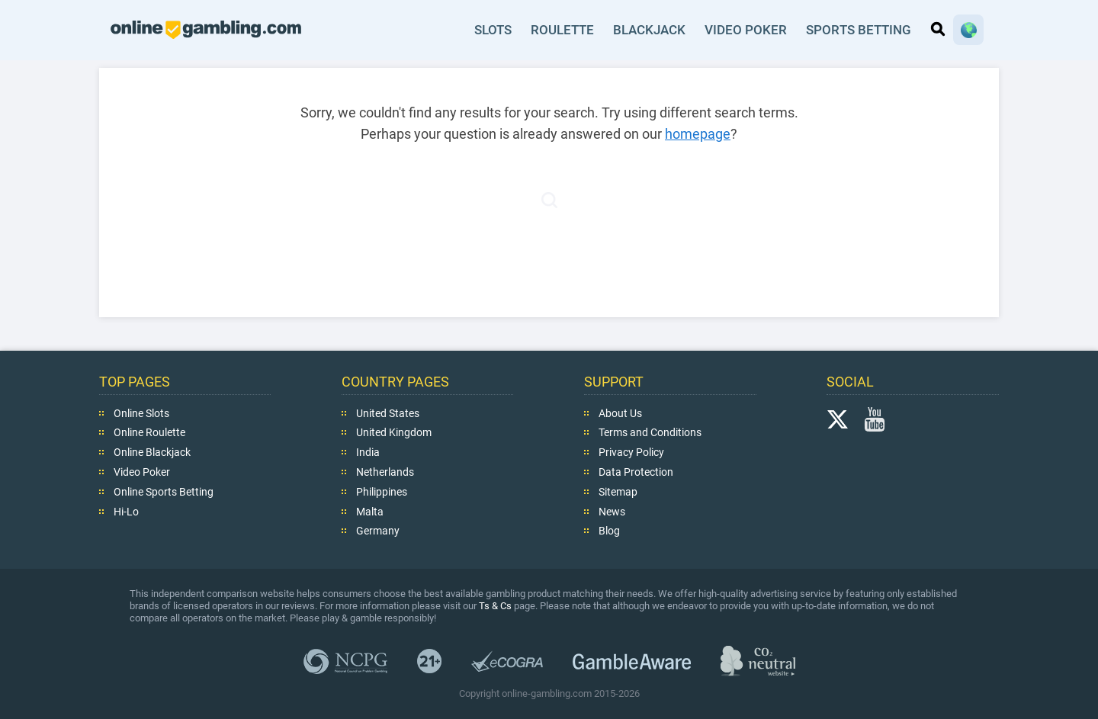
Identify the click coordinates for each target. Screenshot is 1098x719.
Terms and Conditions (650, 432)
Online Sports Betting (164, 492)
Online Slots (141, 412)
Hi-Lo (126, 511)
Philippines (381, 492)
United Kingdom (394, 432)
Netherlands (385, 472)
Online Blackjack (152, 452)
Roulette (564, 29)
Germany (378, 531)
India (368, 452)
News (612, 511)
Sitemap (618, 492)
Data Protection (636, 472)
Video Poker (746, 29)
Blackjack (651, 29)
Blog (609, 531)
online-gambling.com (206, 30)
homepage (697, 134)
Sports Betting (858, 29)
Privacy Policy (631, 452)
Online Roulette (149, 432)
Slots (493, 29)
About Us (620, 412)
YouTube (874, 418)
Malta (370, 511)
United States (387, 412)
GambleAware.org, (632, 661)
